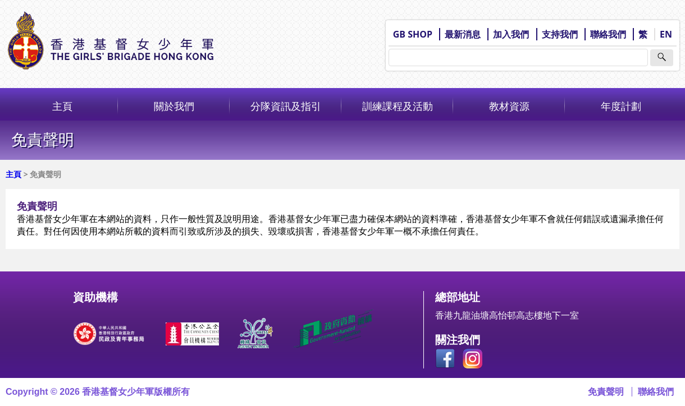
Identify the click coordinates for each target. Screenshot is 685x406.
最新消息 (463, 34)
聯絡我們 (608, 34)
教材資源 (509, 106)
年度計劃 (621, 106)
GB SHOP (412, 34)
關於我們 (174, 106)
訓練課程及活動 (397, 106)
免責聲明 (606, 391)
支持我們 (560, 34)
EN (666, 34)
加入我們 (511, 34)
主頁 (62, 106)
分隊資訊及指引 (285, 106)
